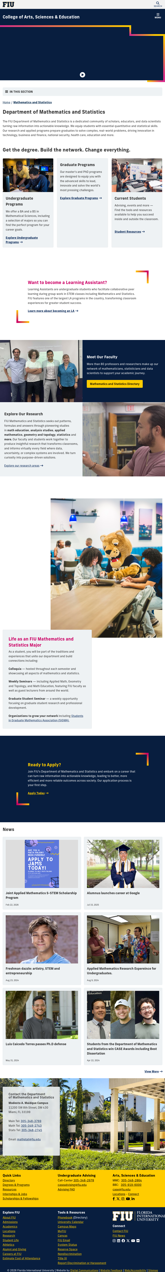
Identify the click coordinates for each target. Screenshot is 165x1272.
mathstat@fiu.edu (29, 1139)
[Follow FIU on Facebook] (124, 1240)
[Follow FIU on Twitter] (128, 1240)
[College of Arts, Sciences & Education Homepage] (41, 17)
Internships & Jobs (15, 1194)
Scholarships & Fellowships (20, 1198)
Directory (9, 1180)
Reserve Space (68, 1249)
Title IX (62, 1258)
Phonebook (65, 1217)
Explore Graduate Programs (79, 198)
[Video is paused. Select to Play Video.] (82, 74)
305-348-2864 (131, 1180)
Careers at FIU (12, 1254)
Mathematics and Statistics (32, 102)
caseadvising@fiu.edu (72, 1185)
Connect (133, 1194)
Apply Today (36, 793)
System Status (67, 1244)
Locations (119, 1194)
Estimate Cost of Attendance (21, 1258)
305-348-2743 (31, 1125)
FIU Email (64, 1240)
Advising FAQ (66, 1189)
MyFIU (62, 1231)
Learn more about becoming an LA (51, 311)
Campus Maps (67, 1226)
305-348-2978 (83, 1180)
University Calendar (71, 1222)
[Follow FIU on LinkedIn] (119, 1240)
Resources (9, 1189)
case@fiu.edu (121, 1189)
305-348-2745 (31, 1130)
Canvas (62, 1235)
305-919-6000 (131, 1185)
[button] (157, 4)
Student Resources (128, 231)
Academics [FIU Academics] (10, 1226)
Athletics (8, 1244)
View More (152, 1071)
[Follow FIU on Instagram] (115, 1240)
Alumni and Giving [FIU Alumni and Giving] (14, 1249)
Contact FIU (120, 1231)
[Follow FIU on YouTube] (133, 1240)
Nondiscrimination (70, 1254)
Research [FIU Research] (9, 1235)
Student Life (11, 1240)
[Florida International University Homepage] (42, 4)
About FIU (9, 1217)
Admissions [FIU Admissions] (10, 1222)
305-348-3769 (31, 1121)
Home (6, 102)
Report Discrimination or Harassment (82, 1263)
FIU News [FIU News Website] (119, 1235)
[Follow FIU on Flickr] (138, 1240)
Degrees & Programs (16, 1185)
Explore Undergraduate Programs (22, 240)
